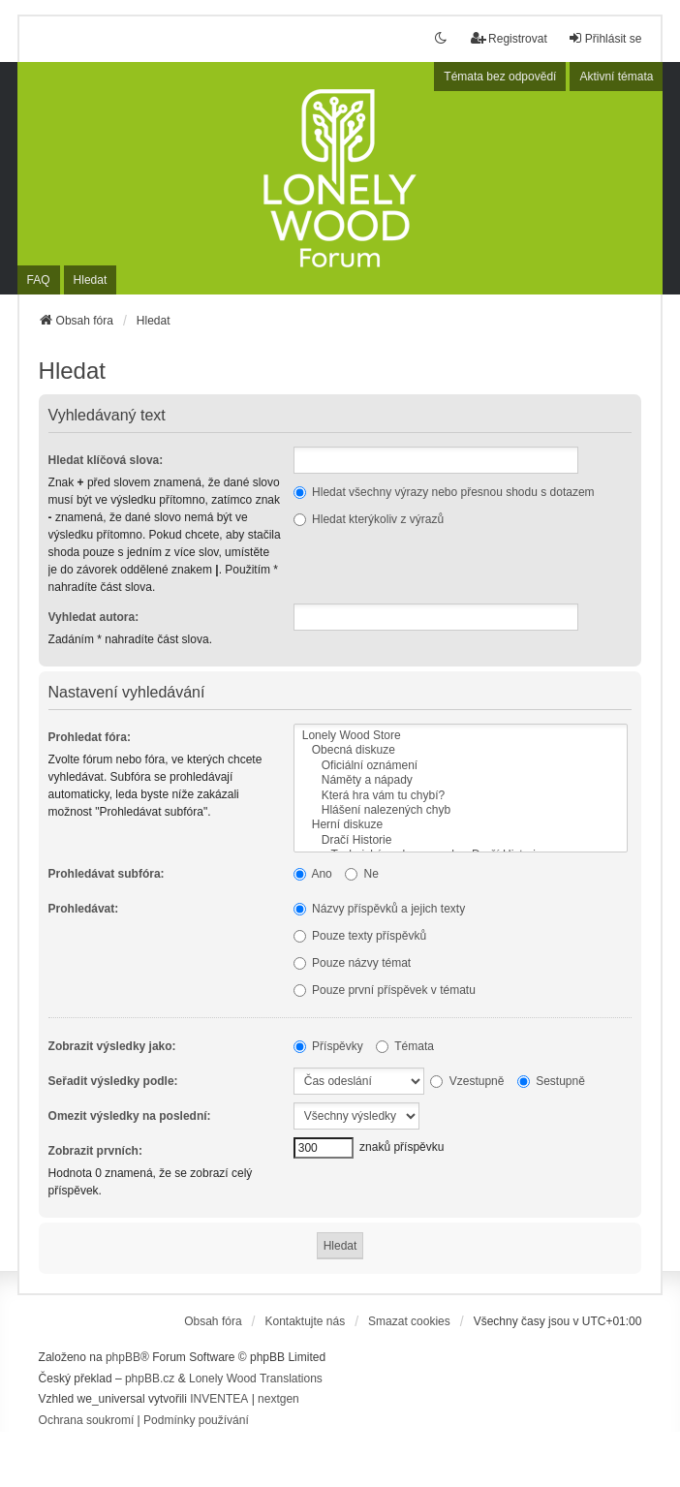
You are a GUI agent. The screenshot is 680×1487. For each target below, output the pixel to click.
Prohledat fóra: (89, 737)
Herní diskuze (460, 825)
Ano (313, 874)
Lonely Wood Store (460, 735)
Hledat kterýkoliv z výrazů (369, 519)
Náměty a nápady (460, 780)
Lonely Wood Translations (256, 1378)
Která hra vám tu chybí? (460, 796)
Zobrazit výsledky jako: (112, 1046)
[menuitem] (87, 1421)
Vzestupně (467, 1081)
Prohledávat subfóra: (106, 874)
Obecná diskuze (460, 750)
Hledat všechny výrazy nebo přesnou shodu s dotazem (444, 492)
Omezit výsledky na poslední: (129, 1116)
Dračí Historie (460, 840)
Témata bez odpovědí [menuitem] (500, 76)
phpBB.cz (149, 1378)
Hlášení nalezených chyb (460, 810)
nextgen (278, 1399)
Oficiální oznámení (460, 766)
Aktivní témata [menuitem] (616, 76)
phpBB (123, 1357)
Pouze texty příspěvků (360, 936)
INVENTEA (219, 1399)
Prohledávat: (83, 908)
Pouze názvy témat (352, 963)
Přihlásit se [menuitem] (605, 38)
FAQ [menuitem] (38, 280)
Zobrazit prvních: (95, 1151)
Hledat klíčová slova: (106, 460)
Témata (405, 1046)
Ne (362, 874)
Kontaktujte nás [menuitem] (304, 1321)
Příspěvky (328, 1046)
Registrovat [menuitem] (509, 38)
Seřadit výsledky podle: (113, 1081)
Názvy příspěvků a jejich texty (379, 908)
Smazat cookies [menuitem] (409, 1321)
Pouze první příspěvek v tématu (385, 990)
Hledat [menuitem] (91, 280)
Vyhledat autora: (93, 617)
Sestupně (551, 1081)
